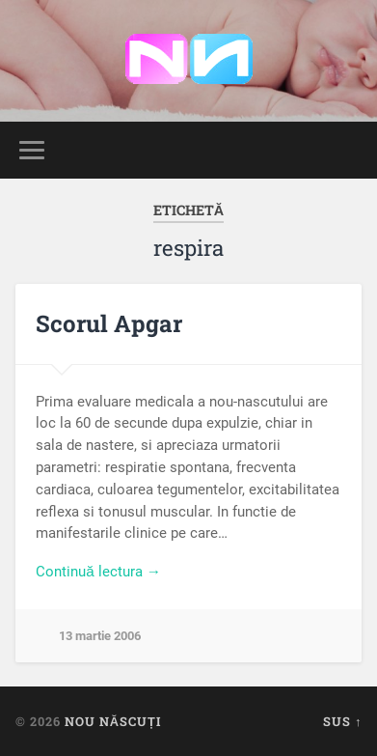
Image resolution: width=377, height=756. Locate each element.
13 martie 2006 (100, 636)
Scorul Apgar (109, 323)
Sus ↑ (342, 721)
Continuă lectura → (98, 571)
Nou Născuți (113, 721)
